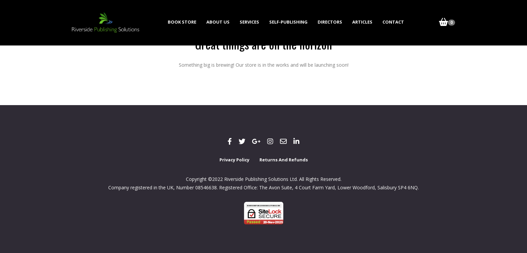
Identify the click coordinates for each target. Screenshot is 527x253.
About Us (218, 22)
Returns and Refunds (283, 160)
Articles (362, 22)
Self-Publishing (288, 22)
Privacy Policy (234, 160)
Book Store (182, 22)
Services (249, 22)
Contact (393, 22)
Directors (330, 22)
